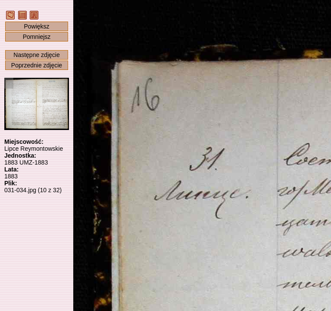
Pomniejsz (37, 36)
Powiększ (36, 26)
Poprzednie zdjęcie (36, 65)
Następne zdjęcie (36, 54)
